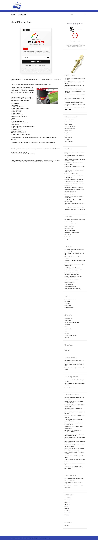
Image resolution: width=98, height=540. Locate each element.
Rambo (66, 326)
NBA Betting (67, 301)
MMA (66, 508)
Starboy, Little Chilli (68, 318)
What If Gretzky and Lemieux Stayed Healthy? (74, 189)
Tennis (66, 515)
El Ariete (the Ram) (68, 328)
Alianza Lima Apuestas (69, 234)
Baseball (66, 497)
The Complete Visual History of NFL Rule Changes (75, 209)
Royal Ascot (67, 350)
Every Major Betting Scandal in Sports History (74, 179)
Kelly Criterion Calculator (70, 128)
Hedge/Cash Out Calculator (70, 126)
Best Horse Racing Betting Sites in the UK (73, 269)
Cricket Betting (68, 305)
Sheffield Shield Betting (69, 307)
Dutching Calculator (69, 141)
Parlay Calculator (68, 137)
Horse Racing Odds (69, 284)
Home (13, 15)
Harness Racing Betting (69, 282)
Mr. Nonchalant (68, 320)
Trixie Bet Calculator (69, 124)
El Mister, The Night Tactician (70, 335)
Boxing (66, 502)
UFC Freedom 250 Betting (70, 299)
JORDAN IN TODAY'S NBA (70, 194)
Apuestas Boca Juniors (69, 226)
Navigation (22, 15)
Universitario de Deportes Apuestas (72, 232)
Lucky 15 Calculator (69, 135)
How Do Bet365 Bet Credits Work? (72, 274)
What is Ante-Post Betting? (70, 286)
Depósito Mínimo (68, 236)
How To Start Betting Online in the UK (72, 272)
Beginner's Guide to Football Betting (72, 280)
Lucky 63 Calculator (69, 130)
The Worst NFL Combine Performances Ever (74, 187)
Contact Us (67, 525)
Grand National (68, 348)
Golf (65, 506)
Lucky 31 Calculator (69, 132)
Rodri (66, 331)
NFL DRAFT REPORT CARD (70, 191)
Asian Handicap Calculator (70, 119)
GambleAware (79, 29)
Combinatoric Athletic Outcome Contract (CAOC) (75, 219)
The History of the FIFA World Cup (72, 173)
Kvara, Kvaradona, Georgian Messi (72, 322)
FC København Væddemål (70, 224)
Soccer (66, 513)
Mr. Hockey (67, 333)
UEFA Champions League (70, 387)
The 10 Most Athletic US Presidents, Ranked (74, 89)
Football (66, 504)
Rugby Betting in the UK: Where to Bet (72, 267)
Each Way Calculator (69, 122)
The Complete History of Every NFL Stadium (74, 181)
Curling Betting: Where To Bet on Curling (73, 288)
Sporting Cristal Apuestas (70, 230)
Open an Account (36, 61)
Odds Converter (68, 139)
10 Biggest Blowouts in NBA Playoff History (74, 102)
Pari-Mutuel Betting (69, 221)
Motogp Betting (68, 303)
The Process (67, 324)
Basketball (67, 500)
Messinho (67, 337)
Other (66, 510)
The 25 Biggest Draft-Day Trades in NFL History (74, 207)
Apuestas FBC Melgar (69, 228)
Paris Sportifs (67, 239)
